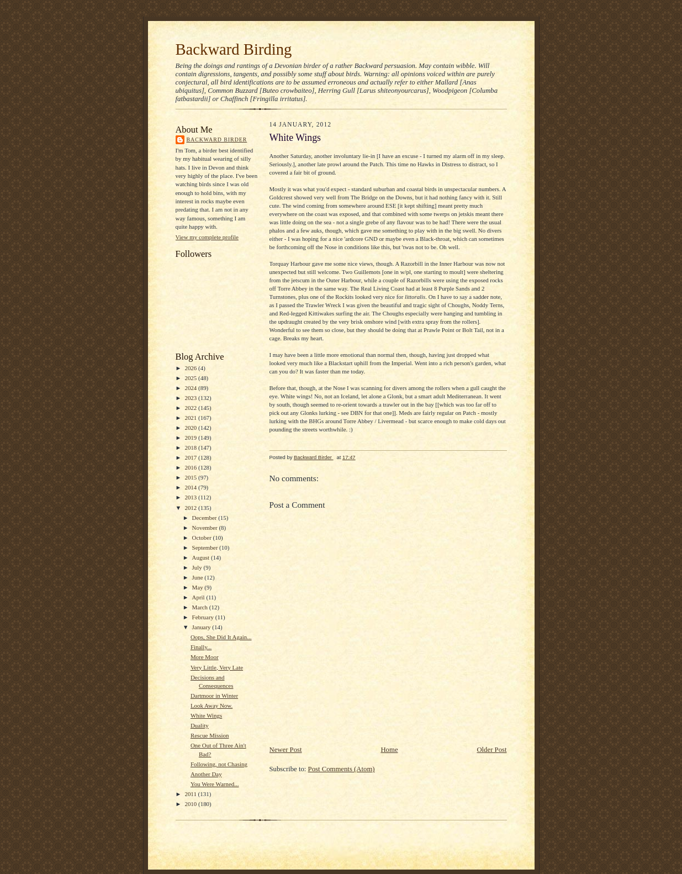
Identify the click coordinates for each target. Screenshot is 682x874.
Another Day (206, 774)
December (205, 517)
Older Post (491, 750)
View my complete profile (207, 237)
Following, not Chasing (219, 764)
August (201, 557)
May (198, 587)
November (205, 527)
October (202, 537)
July (198, 567)
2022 (191, 407)
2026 (191, 368)
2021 (191, 417)
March (200, 607)
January (202, 627)
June (198, 577)
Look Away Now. (211, 705)
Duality (200, 725)
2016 (191, 467)
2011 (191, 794)
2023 (191, 397)
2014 (191, 487)
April (199, 597)
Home (389, 750)
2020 (191, 427)
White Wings (206, 715)
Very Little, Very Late (217, 667)
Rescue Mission (210, 735)
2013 (191, 497)
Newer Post (285, 750)
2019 (191, 437)
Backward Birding (234, 49)
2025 (191, 378)
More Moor (205, 657)
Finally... (201, 647)
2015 (191, 477)
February (203, 617)
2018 (191, 447)
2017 (191, 457)
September (206, 547)
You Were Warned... (215, 784)
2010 (191, 804)
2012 (191, 507)
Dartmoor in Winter (214, 695)
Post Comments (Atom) (341, 769)
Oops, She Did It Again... (221, 637)
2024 (191, 388)
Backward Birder (217, 139)
